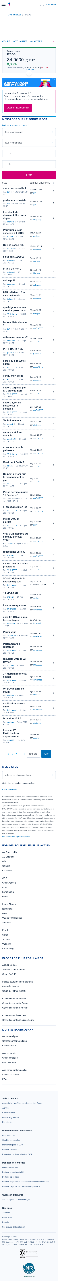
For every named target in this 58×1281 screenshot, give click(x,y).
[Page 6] (16, 754)
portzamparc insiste (14, 200)
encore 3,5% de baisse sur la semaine (12, 405)
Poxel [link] (5, 930)
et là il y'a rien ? (12, 268)
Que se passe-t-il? (13, 245)
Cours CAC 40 (9, 974)
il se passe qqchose (14, 605)
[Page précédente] (12, 754)
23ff (8, 192)
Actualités (20, 41)
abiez (9, 466)
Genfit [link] (5, 896)
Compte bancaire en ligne (14, 1041)
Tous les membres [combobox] (13, 143)
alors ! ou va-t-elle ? (14, 188)
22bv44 (36, 525)
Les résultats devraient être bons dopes (14, 215)
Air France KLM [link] (9, 852)
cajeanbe (11, 284)
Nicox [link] (5, 913)
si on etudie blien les (15, 507)
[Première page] (9, 754)
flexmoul (10, 695)
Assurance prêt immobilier (14, 1070)
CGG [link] (4, 878)
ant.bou (10, 236)
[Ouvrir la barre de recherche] (40, 4)
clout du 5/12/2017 (13, 256)
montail (10, 424)
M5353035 (11, 635)
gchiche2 (11, 439)
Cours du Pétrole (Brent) (14, 991)
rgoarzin (10, 740)
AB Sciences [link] (8, 857)
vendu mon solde (13, 376)
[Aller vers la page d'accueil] (9, 4)
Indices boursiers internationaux (17, 982)
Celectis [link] (6, 866)
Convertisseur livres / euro (14, 1015)
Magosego (37, 220)
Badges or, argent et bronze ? (15, 125)
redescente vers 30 (14, 551)
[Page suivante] (21, 754)
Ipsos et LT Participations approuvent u (11, 733)
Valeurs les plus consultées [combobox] (18, 775)
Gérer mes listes (9, 790)
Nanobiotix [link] (7, 909)
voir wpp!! (9, 280)
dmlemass (11, 585)
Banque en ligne (10, 1036)
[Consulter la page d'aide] (43, 4)
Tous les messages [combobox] (14, 132)
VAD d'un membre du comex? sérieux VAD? (15, 536)
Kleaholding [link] (8, 948)
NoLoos (10, 260)
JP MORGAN (10, 593)
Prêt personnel (9, 1062)
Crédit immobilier (10, 1058)
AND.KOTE (12, 314)
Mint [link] (4, 861)
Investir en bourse (10, 1074)
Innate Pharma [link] (9, 904)
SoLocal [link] (6, 939)
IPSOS (11, 54)
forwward (11, 624)
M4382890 (37, 665)
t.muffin (10, 543)
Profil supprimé (39, 585)
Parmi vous (9, 632)
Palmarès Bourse (10, 986)
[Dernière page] (25, 754)
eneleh (10, 555)
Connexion (51, 4)
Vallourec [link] (6, 944)
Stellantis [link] (6, 922)
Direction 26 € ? (12, 718)
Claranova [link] (7, 870)
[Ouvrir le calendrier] (5, 153)
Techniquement (12, 420)
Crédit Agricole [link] (9, 883)
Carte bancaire (9, 1045)
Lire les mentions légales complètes (16, 836)
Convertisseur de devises (14, 998)
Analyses (36, 41)
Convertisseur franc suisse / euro (18, 1020)
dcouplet (36, 313)
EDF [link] (4, 887)
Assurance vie (9, 1053)
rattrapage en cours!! (15, 337)
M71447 (10, 665)
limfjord (10, 299)
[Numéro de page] (33, 754)
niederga (37, 380)
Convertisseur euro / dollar (14, 1008)
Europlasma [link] (8, 892)
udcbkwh (11, 248)
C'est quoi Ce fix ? (13, 462)
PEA (4, 1079)
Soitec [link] (5, 935)
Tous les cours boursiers (13, 969)
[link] (22, 1103)
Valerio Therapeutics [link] (12, 918)
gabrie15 (11, 352)
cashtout (10, 222)
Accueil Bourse (9, 965)
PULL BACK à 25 (13, 349)
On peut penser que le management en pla (14, 477)
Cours (6, 41)
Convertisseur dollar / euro (14, 1003)
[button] (3, 4)
